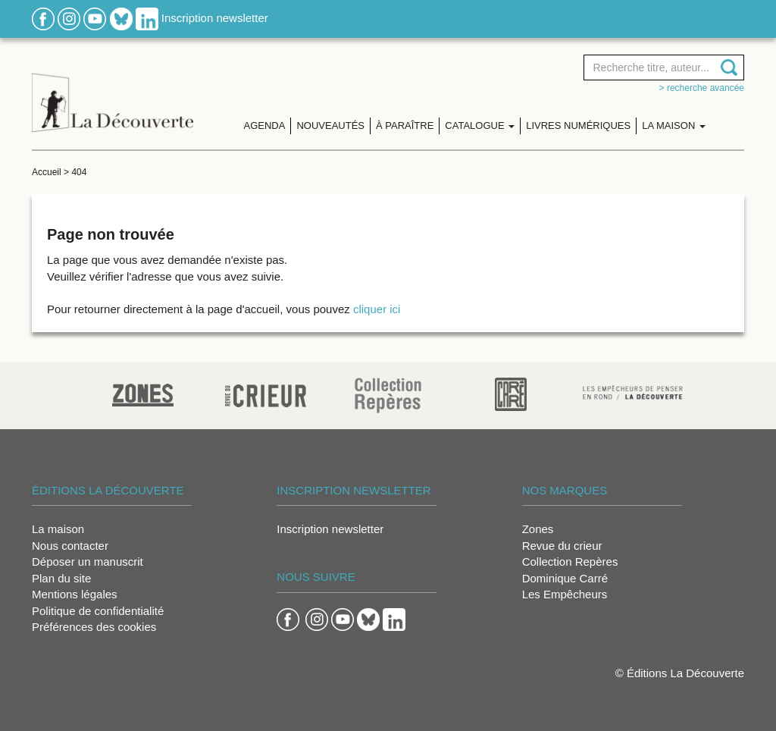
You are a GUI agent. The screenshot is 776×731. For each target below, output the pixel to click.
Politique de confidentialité (98, 610)
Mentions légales (74, 594)
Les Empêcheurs (565, 594)
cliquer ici (377, 309)
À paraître (404, 125)
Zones (538, 528)
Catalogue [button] (480, 125)
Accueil (46, 172)
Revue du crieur (562, 545)
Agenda (265, 125)
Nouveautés (330, 125)
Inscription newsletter (214, 17)
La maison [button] (674, 125)
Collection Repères (570, 561)
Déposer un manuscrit (87, 561)
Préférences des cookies (94, 626)
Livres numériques (578, 125)
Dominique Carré (565, 578)
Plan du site (61, 578)
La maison (58, 528)
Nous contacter (70, 545)
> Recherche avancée (701, 88)
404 (78, 172)
